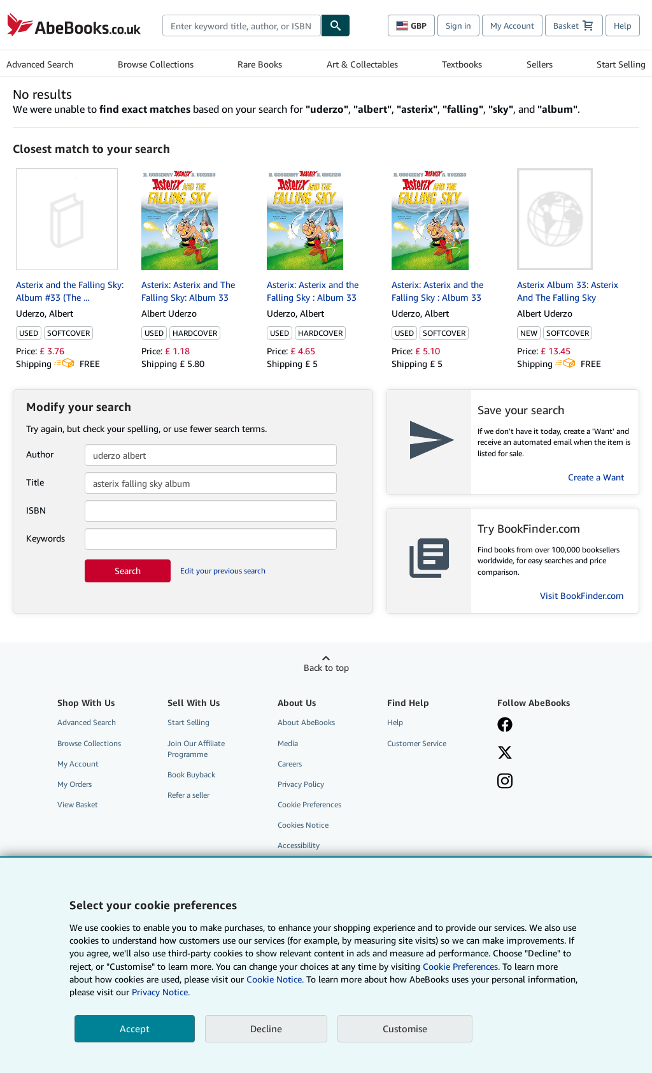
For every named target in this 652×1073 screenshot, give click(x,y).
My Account (512, 25)
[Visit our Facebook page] (505, 726)
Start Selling (621, 64)
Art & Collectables (362, 64)
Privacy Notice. (161, 991)
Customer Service (416, 743)
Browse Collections (156, 64)
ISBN (36, 510)
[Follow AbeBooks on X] (505, 754)
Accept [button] (135, 1028)
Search (128, 570)
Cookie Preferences (309, 804)
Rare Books (259, 64)
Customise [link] (405, 1028)
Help (623, 25)
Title (35, 482)
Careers (290, 763)
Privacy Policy (301, 784)
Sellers (540, 64)
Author (39, 454)
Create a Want (596, 477)
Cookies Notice (303, 825)
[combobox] (241, 25)
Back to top (326, 667)
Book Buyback (191, 774)
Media (288, 743)
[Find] (336, 25)
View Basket (77, 804)
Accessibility (299, 845)
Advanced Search (39, 64)
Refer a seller (188, 795)
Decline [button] (266, 1028)
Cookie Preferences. (461, 966)
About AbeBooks (306, 722)
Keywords (45, 538)
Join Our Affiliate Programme (196, 748)
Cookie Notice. (275, 979)
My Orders (74, 784)
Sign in (458, 25)
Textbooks (462, 64)
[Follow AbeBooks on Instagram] (505, 782)
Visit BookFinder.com (582, 595)
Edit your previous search (223, 570)
